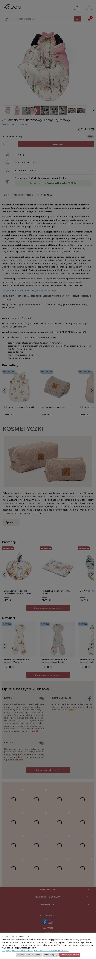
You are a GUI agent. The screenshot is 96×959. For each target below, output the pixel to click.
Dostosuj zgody (50, 954)
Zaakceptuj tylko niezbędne (28, 954)
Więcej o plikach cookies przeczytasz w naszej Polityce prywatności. (35, 950)
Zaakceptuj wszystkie (70, 954)
